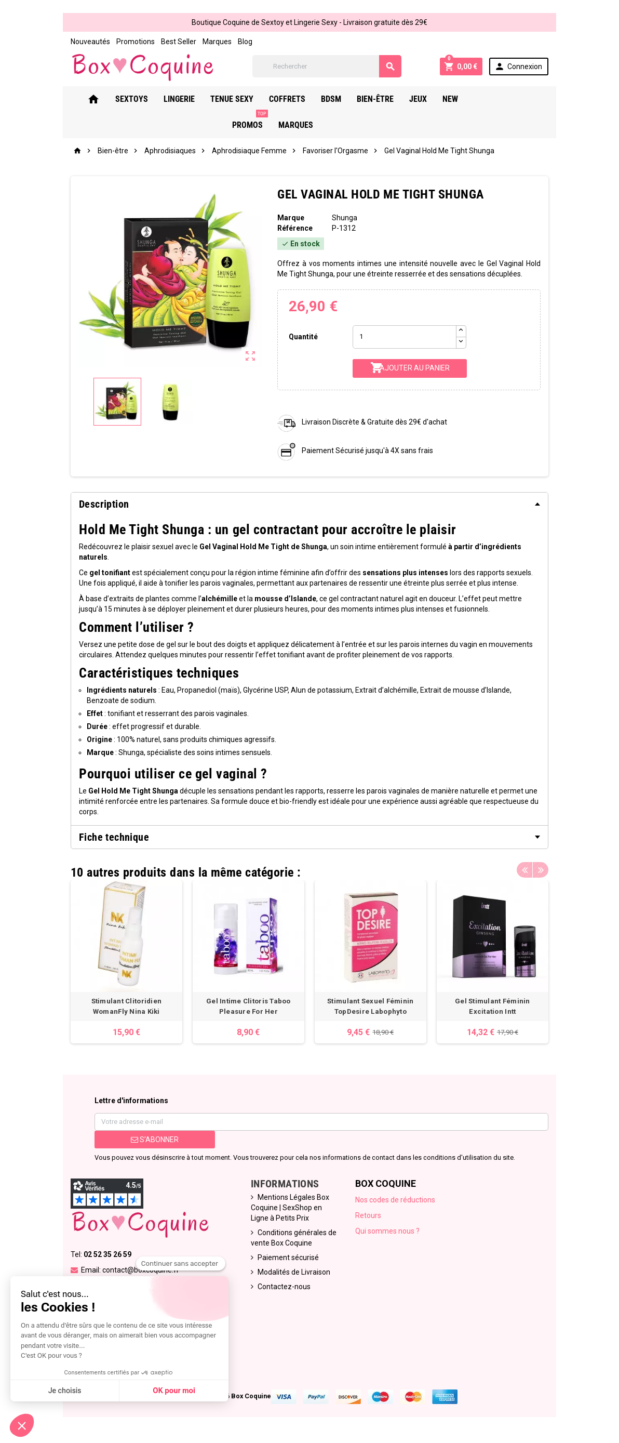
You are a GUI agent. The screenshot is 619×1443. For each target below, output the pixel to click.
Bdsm (345, 99)
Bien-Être (389, 99)
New (464, 99)
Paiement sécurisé (288, 1257)
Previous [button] (524, 870)
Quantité (303, 337)
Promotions (135, 41)
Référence (295, 228)
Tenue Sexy (245, 99)
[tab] (309, 504)
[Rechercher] (326, 66)
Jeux (432, 99)
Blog (245, 41)
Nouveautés (90, 41)
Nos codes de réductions (395, 1200)
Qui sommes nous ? (387, 1231)
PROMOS (505, 95)
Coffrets (301, 99)
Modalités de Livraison (294, 1272)
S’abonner (155, 1139)
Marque (290, 218)
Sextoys (145, 99)
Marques (217, 41)
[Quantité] (404, 337)
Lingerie (193, 99)
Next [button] (540, 870)
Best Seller (178, 41)
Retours (368, 1215)
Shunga (344, 218)
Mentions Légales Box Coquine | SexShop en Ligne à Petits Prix (290, 1207)
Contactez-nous (284, 1286)
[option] (126, 961)
